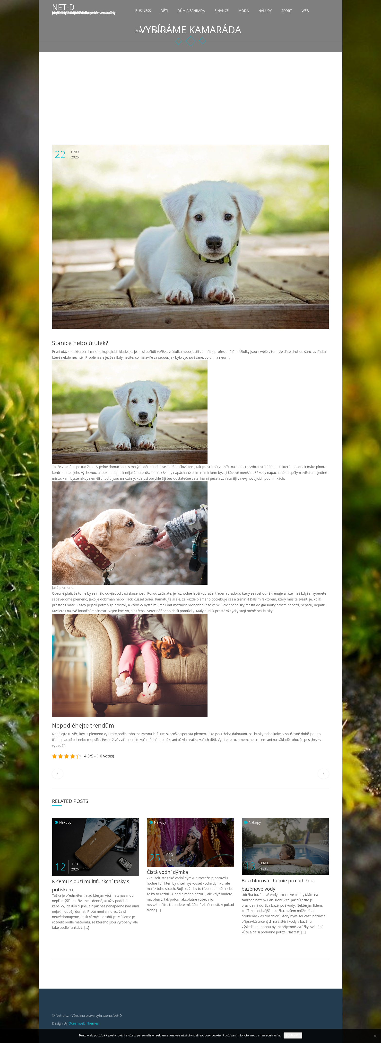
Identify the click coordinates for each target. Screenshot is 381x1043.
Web (305, 10)
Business (143, 10)
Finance (222, 10)
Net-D (63, 7)
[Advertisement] (190, 89)
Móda (243, 10)
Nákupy (265, 10)
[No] (374, 1036)
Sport (286, 10)
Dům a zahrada (191, 10)
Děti (164, 10)
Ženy (139, 31)
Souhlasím (293, 1035)
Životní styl (163, 31)
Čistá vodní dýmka (167, 872)
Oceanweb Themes (84, 1023)
